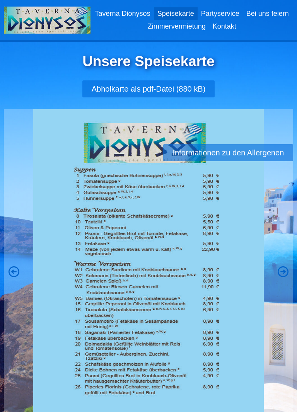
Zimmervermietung (177, 26)
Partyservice (220, 13)
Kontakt (224, 26)
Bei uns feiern (267, 13)
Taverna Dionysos (122, 13)
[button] (14, 272)
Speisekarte (175, 13)
